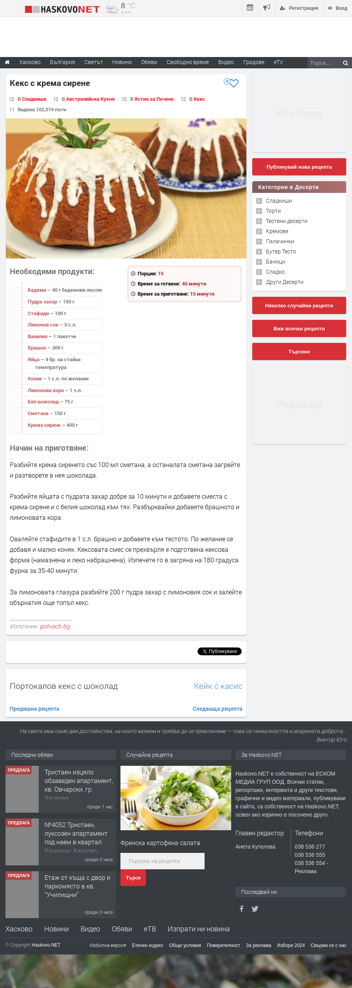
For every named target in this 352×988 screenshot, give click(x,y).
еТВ (150, 928)
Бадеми (37, 289)
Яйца (34, 359)
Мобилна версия (108, 945)
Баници (275, 261)
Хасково (18, 928)
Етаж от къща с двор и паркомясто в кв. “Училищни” (77, 886)
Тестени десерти (286, 221)
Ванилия (38, 336)
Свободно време (188, 62)
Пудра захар (43, 301)
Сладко (275, 271)
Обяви (122, 928)
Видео (90, 928)
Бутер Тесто (281, 251)
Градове (253, 62)
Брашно (37, 347)
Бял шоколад (44, 401)
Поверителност (223, 945)
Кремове (277, 231)
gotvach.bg (55, 626)
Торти (273, 210)
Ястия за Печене (154, 98)
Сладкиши (34, 98)
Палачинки (280, 241)
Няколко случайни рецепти (299, 306)
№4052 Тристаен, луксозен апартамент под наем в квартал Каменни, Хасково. (76, 837)
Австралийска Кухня (90, 98)
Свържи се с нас (329, 945)
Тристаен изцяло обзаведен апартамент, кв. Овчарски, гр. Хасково (79, 785)
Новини (122, 62)
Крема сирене (45, 424)
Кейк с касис (218, 686)
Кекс (199, 98)
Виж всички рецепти (299, 329)
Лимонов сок (43, 324)
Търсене (299, 352)
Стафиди (39, 313)
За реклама (258, 945)
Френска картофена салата (160, 842)
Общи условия (185, 945)
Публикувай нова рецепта (299, 167)
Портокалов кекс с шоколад (64, 685)
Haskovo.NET (46, 945)
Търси (133, 878)
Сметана (39, 413)
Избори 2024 (291, 945)
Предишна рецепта (34, 708)
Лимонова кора (46, 390)
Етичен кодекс (147, 945)
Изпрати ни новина (199, 928)
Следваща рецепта (217, 708)
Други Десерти (285, 281)
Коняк (35, 378)
